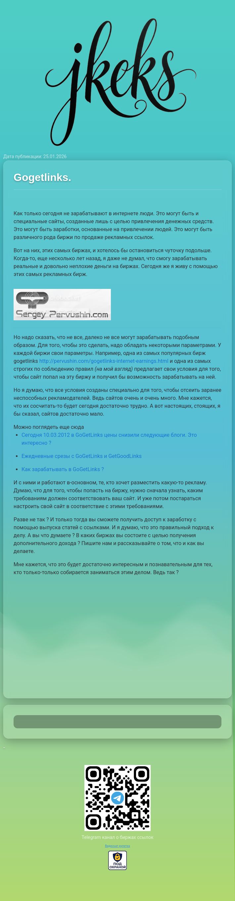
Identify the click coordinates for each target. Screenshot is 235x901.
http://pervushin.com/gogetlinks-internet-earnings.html (103, 361)
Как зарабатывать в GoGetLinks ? (63, 469)
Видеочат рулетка (117, 846)
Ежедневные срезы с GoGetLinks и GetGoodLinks (82, 456)
